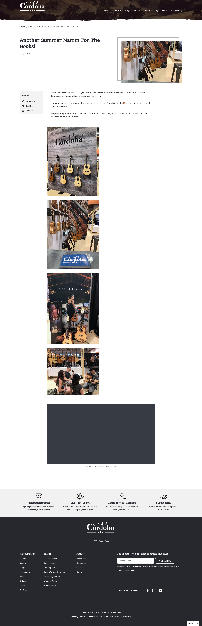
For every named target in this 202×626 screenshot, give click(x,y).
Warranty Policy (50, 581)
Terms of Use (95, 617)
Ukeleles (23, 563)
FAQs (78, 567)
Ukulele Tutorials (51, 558)
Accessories (25, 572)
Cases (22, 585)
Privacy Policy (78, 617)
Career (79, 572)
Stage (22, 567)
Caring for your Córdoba (122, 502)
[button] (105, 10)
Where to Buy (81, 558)
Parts (22, 576)
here (132, 570)
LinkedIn (27, 111)
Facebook (28, 101)
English (191, 623)
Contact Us (81, 563)
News (38, 27)
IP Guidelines (112, 617)
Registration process (38, 502)
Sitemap (127, 617)
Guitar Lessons (50, 563)
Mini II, (126, 103)
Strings (23, 581)
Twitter (27, 106)
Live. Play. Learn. (80, 502)
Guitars (23, 558)
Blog (30, 27)
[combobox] (193, 623)
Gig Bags (23, 590)
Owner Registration (52, 576)
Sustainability (163, 502)
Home (22, 27)
